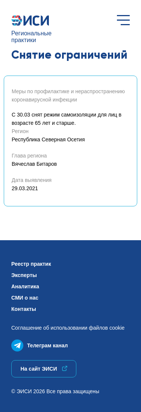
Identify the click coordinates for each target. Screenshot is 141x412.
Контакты (23, 309)
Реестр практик (31, 264)
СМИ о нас (24, 298)
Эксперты (24, 275)
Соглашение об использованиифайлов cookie (67, 328)
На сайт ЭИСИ (43, 369)
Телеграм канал (39, 343)
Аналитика (25, 286)
